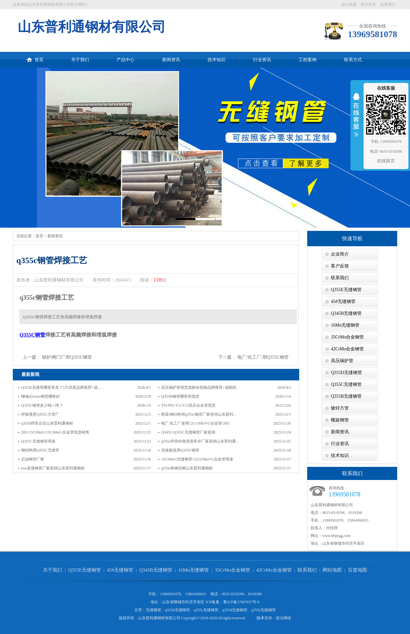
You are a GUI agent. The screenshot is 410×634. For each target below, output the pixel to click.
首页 (35, 57)
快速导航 (352, 238)
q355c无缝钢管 (206, 610)
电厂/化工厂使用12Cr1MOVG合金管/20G (195, 423)
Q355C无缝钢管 (346, 384)
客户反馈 (340, 266)
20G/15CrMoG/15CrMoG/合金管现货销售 (55, 432)
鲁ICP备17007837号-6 (241, 602)
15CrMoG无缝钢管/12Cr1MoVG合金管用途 (197, 459)
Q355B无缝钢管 (346, 396)
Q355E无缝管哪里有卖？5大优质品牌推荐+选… (61, 387)
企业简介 (340, 254)
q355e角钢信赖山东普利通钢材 (187, 468)
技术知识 (217, 59)
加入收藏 (349, 4)
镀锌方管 (340, 408)
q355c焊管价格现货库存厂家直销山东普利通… (200, 441)
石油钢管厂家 (32, 459)
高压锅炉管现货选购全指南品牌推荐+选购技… (200, 387)
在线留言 (386, 160)
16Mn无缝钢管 (345, 325)
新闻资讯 (171, 59)
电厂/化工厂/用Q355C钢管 (263, 357)
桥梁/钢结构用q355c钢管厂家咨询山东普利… (199, 414)
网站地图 (332, 570)
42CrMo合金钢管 (347, 348)
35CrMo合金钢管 (347, 337)
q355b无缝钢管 (177, 610)
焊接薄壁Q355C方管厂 (40, 414)
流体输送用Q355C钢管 (180, 450)
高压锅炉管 (342, 360)
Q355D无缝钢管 (346, 372)
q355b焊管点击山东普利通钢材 (47, 423)
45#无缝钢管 (343, 301)
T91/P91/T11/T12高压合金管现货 (188, 405)
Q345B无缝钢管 (346, 313)
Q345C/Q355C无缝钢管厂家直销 (188, 432)
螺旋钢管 (340, 420)
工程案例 (307, 59)
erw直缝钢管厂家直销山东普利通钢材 (53, 468)
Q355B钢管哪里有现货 (180, 396)
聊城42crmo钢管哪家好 (40, 396)
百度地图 (357, 570)
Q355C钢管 (32, 334)
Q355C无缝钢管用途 (38, 441)
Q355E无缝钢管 (346, 289)
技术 (260, 618)
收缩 (356, 119)
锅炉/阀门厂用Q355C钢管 (67, 357)
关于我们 (80, 59)
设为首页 (368, 4)
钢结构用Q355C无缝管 (40, 450)
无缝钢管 (153, 610)
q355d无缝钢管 (234, 610)
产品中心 (126, 59)
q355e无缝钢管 (263, 610)
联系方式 (353, 59)
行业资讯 (262, 59)
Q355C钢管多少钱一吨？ (42, 405)
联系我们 (388, 4)
